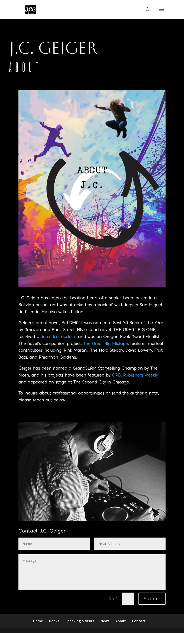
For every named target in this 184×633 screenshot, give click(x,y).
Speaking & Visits (79, 621)
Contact (139, 621)
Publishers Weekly (140, 375)
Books (54, 621)
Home (38, 621)
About (120, 621)
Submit (152, 598)
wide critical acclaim (56, 336)
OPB (116, 375)
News (104, 621)
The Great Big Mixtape (105, 343)
